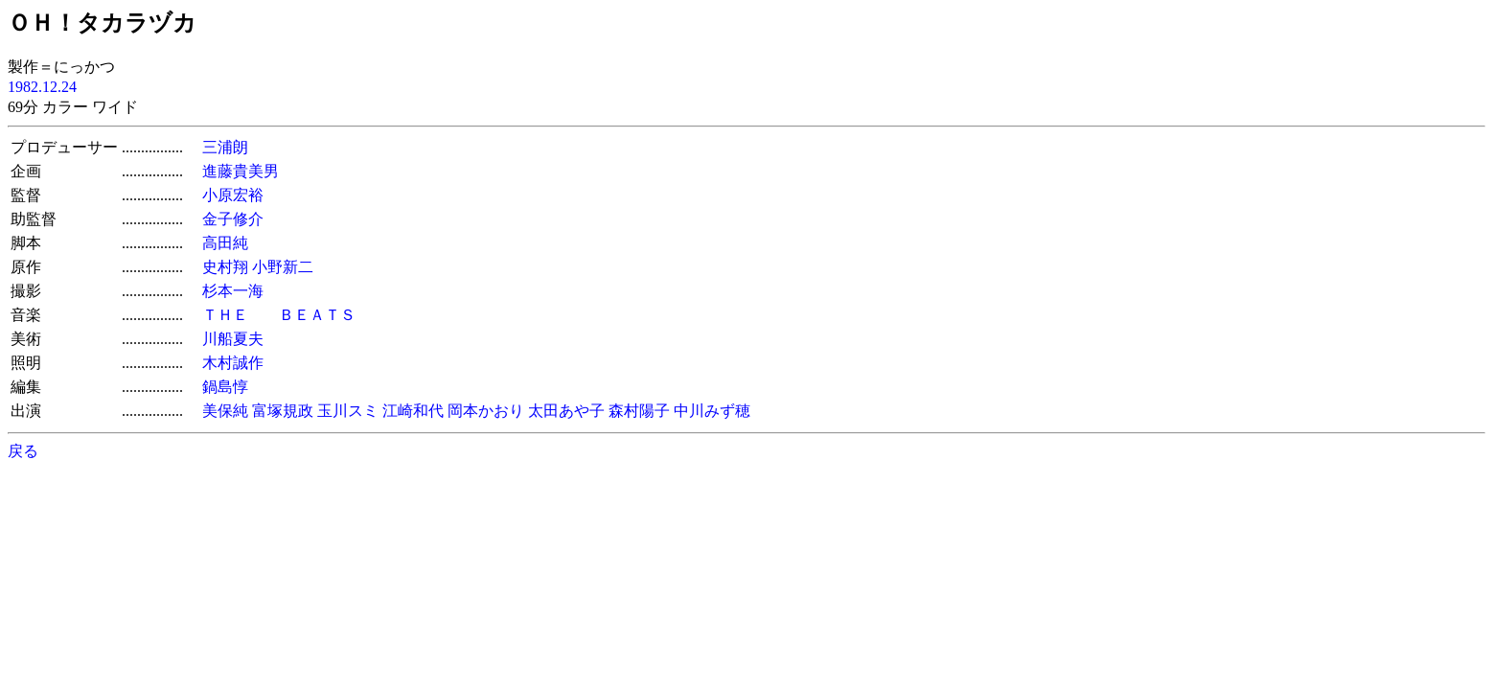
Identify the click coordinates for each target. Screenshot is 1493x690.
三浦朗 (225, 147)
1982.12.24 (42, 87)
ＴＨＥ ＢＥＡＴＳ (279, 315)
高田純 (225, 243)
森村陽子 (639, 410)
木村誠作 (233, 363)
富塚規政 (282, 410)
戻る (23, 451)
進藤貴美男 (240, 171)
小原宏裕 (233, 195)
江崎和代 (413, 410)
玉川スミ (348, 410)
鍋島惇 (225, 387)
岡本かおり (486, 410)
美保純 (225, 410)
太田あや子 (566, 410)
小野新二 (282, 267)
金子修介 (233, 219)
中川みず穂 (712, 410)
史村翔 (225, 267)
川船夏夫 (233, 339)
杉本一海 (233, 291)
